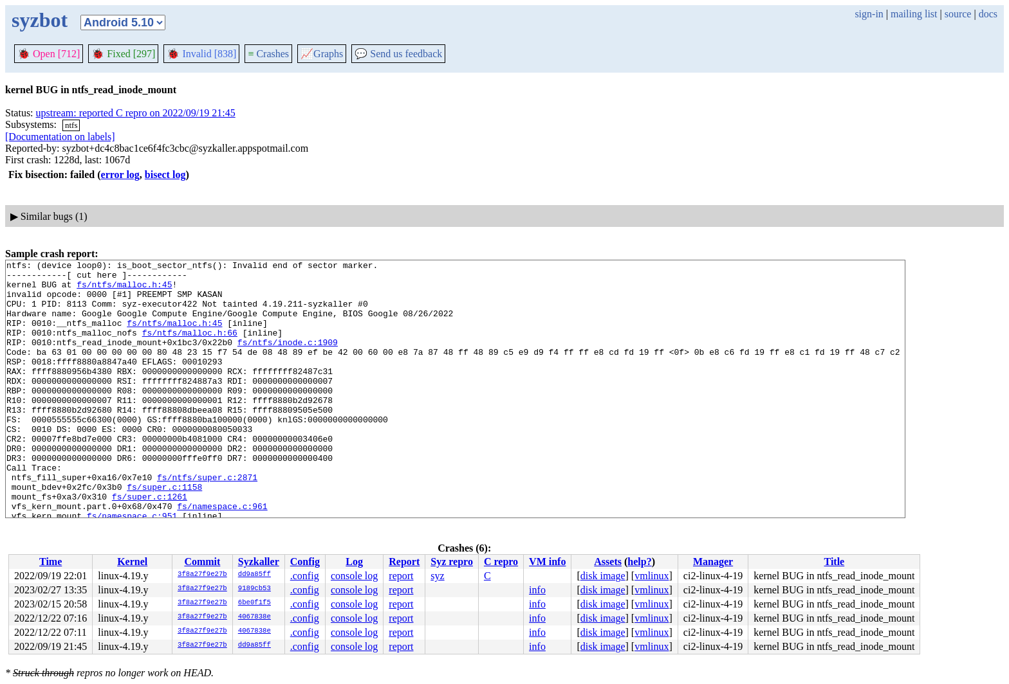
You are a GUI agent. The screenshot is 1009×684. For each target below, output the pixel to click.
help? (639, 561)
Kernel (132, 561)
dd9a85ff (254, 574)
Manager (713, 561)
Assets (608, 561)
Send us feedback (398, 53)
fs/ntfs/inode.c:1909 (287, 359)
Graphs (322, 53)
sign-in (869, 13)
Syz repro (451, 561)
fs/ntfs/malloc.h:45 (124, 290)
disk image (602, 575)
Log (354, 561)
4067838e (254, 617)
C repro (501, 561)
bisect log (165, 174)
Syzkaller (258, 561)
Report (404, 561)
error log (120, 174)
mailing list (914, 13)
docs (988, 13)
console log (354, 575)
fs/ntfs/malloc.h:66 (189, 348)
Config (305, 561)
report (401, 575)
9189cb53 (254, 588)
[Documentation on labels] (60, 136)
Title (834, 561)
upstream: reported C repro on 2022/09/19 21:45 (136, 112)
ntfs (71, 125)
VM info (547, 561)
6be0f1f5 (254, 603)
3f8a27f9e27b (202, 574)
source (958, 13)
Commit (202, 561)
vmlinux (651, 575)
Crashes (268, 53)
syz (437, 575)
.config (304, 575)
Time (50, 561)
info (537, 589)
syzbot (40, 20)
